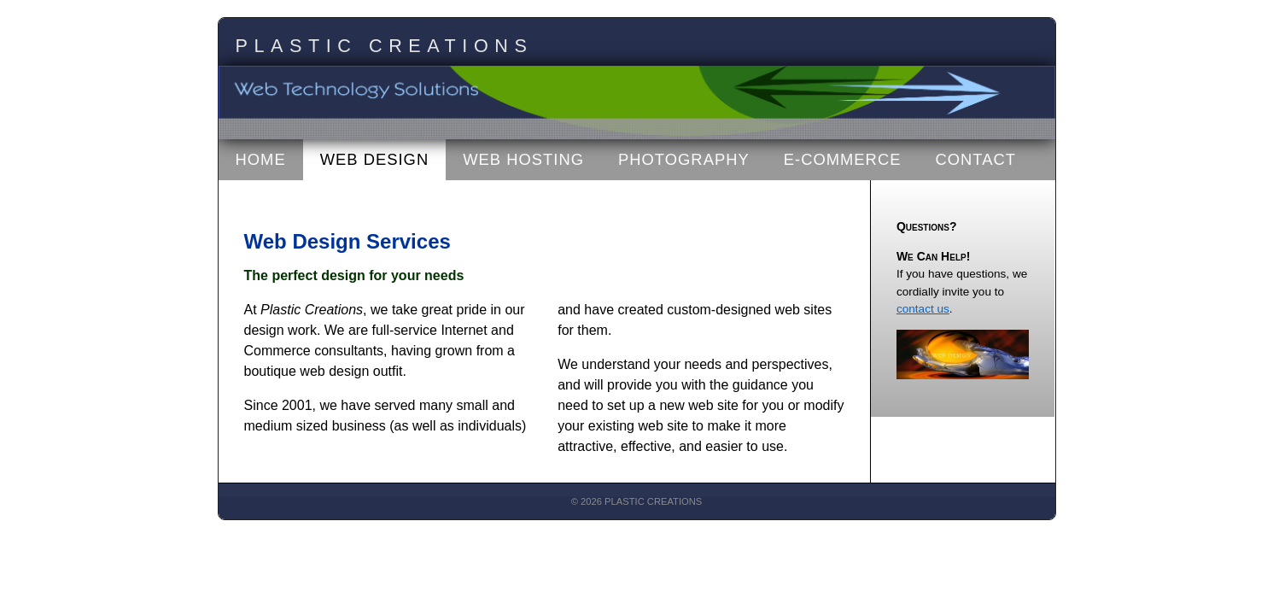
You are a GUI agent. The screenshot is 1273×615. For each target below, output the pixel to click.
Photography (684, 159)
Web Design (374, 159)
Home (261, 159)
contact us (922, 308)
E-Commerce (843, 159)
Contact (975, 159)
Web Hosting (523, 159)
